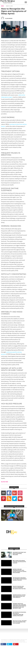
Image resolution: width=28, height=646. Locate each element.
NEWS (2, 6)
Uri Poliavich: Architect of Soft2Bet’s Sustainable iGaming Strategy (20, 579)
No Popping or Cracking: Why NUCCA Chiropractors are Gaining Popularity (19, 614)
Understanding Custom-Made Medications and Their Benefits (19, 596)
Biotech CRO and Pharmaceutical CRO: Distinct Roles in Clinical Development (19, 571)
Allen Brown (8, 18)
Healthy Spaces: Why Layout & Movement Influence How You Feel (19, 587)
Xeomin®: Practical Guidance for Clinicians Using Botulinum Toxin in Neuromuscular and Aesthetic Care (19, 606)
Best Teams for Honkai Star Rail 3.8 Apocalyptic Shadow (19, 561)
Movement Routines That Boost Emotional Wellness (19, 553)
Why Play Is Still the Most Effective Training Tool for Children (20, 622)
